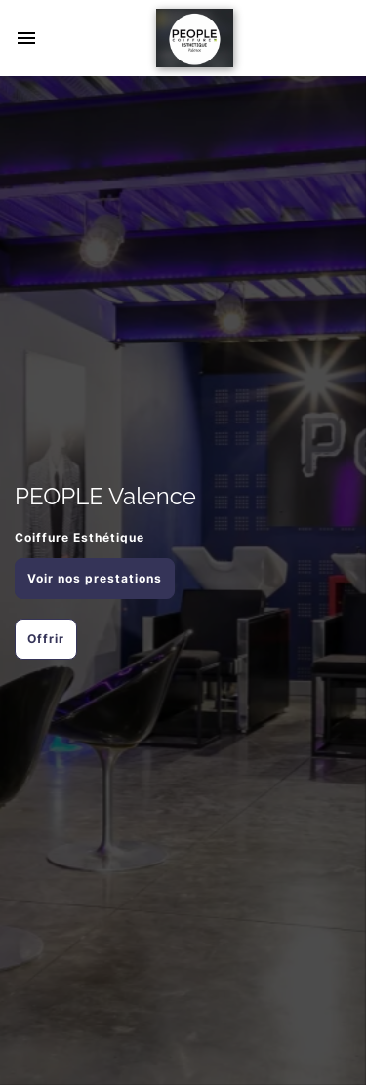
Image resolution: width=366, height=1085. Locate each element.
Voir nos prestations (94, 578)
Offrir (45, 638)
